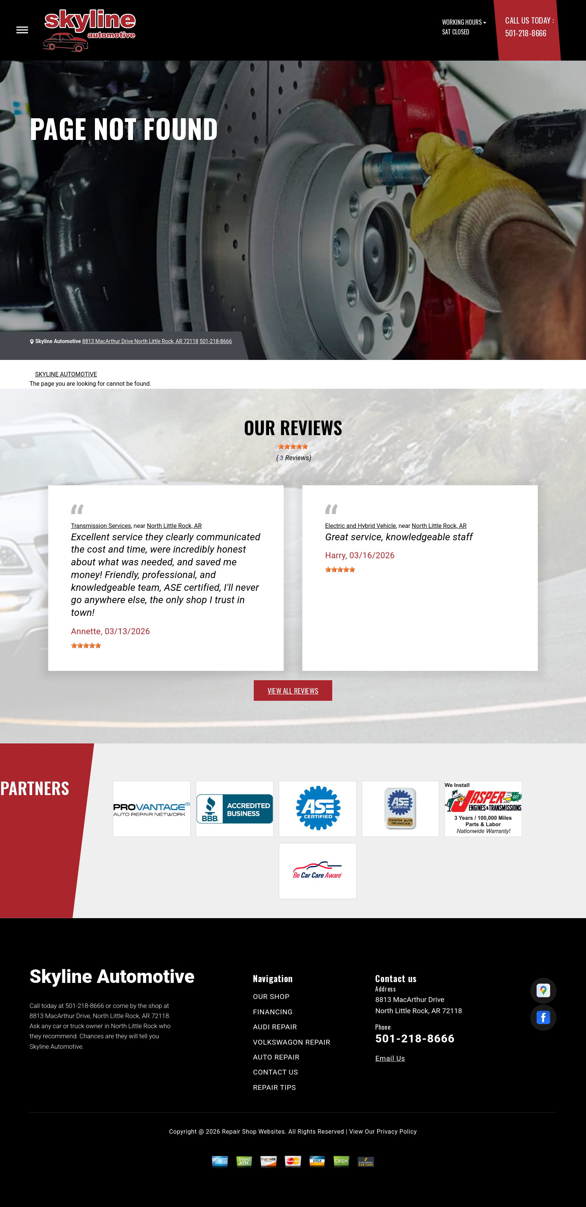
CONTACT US (275, 1072)
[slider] (293, 446)
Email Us (390, 1058)
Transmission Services (101, 525)
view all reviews (293, 690)
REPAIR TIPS (274, 1087)
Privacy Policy (397, 1131)
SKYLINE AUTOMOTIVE (66, 374)
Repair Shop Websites (253, 1131)
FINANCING (273, 1012)
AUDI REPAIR (275, 1027)
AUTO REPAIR (276, 1057)
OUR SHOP (271, 996)
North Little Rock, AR (174, 525)
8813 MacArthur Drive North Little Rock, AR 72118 (140, 341)
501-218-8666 (525, 33)
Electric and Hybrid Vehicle (360, 525)
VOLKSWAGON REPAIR (291, 1042)
